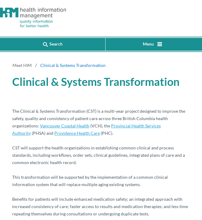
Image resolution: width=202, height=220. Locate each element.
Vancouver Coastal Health (64, 125)
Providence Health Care (77, 133)
